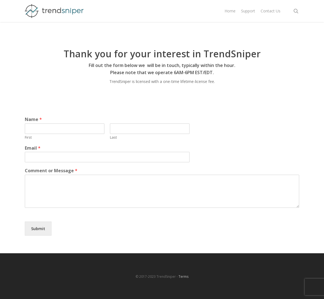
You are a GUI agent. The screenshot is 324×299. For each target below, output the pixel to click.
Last (113, 137)
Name (33, 119)
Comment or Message (51, 171)
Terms (183, 276)
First (28, 137)
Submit (38, 228)
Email (32, 148)
